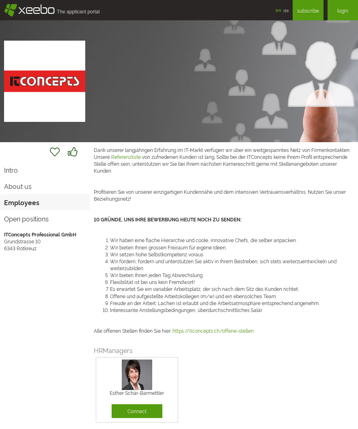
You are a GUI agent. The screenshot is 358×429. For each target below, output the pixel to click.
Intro (11, 169)
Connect (137, 410)
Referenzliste (126, 156)
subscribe (308, 10)
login (342, 10)
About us (18, 186)
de (286, 10)
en (278, 10)
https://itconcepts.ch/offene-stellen (213, 330)
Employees (21, 202)
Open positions (26, 218)
